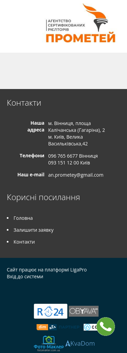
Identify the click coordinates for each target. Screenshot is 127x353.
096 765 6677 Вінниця (73, 156)
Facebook (8, 291)
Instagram (36, 291)
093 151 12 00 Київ (69, 162)
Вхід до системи (25, 276)
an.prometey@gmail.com (75, 175)
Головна (23, 218)
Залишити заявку (34, 230)
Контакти (24, 242)
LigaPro (78, 269)
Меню (13, 16)
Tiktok (51, 291)
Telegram (21, 291)
